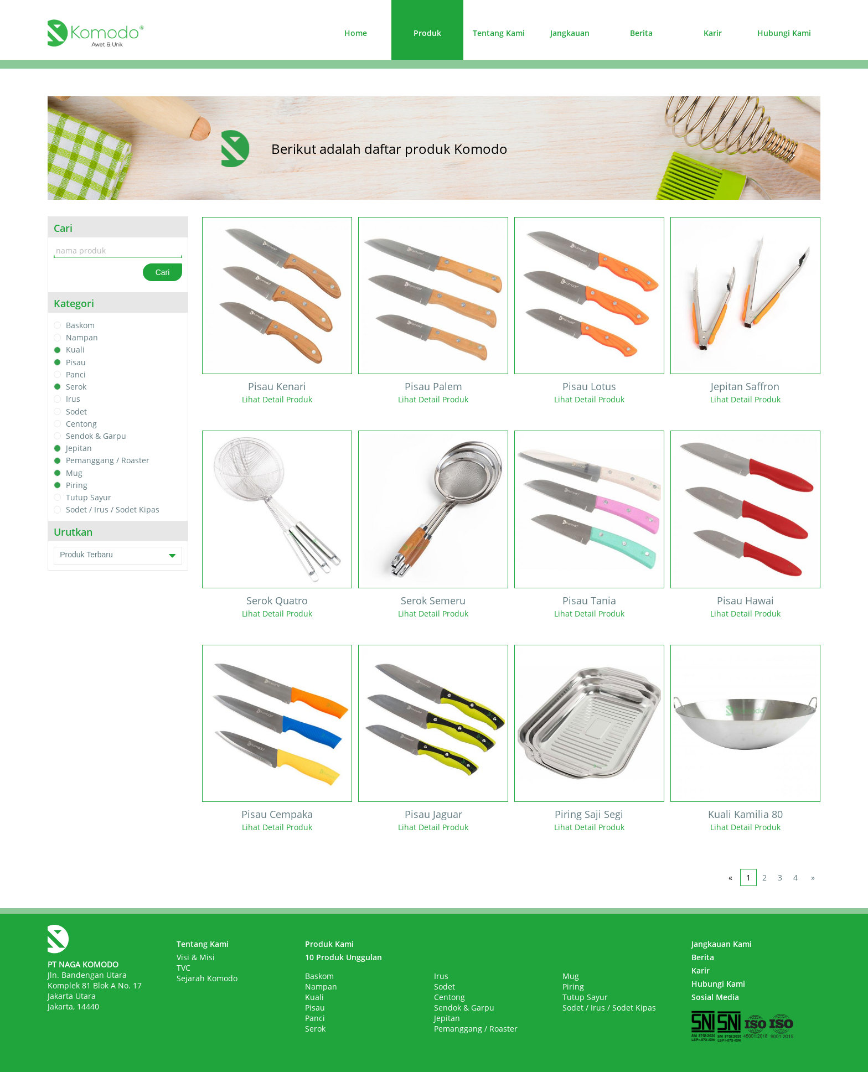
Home (355, 33)
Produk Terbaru (118, 555)
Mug (74, 473)
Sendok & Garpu (96, 436)
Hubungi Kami (784, 33)
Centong (81, 423)
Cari (163, 272)
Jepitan (79, 448)
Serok (76, 386)
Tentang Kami (499, 33)
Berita (641, 33)
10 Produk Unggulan (343, 957)
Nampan (82, 337)
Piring (76, 485)
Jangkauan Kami (721, 944)
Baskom (80, 325)
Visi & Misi (196, 957)
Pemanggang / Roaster (107, 460)
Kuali (75, 350)
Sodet (76, 411)
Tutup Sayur (88, 497)
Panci (76, 374)
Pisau (76, 362)
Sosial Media (715, 997)
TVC (183, 967)
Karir (713, 33)
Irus (73, 399)
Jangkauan (570, 33)
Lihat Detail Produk (277, 399)
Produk (427, 33)
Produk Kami (329, 944)
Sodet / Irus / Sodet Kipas (112, 510)
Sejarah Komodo (207, 978)
